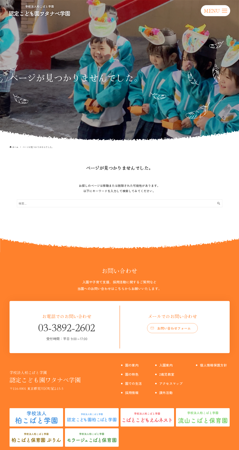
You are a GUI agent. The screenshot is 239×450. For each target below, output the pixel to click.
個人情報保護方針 (214, 365)
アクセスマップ (171, 383)
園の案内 (132, 365)
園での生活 (134, 383)
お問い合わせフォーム (174, 328)
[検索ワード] (119, 203)
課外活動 (166, 392)
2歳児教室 (166, 374)
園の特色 (132, 374)
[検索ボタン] (218, 203)
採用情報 (132, 392)
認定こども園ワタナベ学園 (45, 377)
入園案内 (166, 365)
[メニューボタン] (215, 10)
